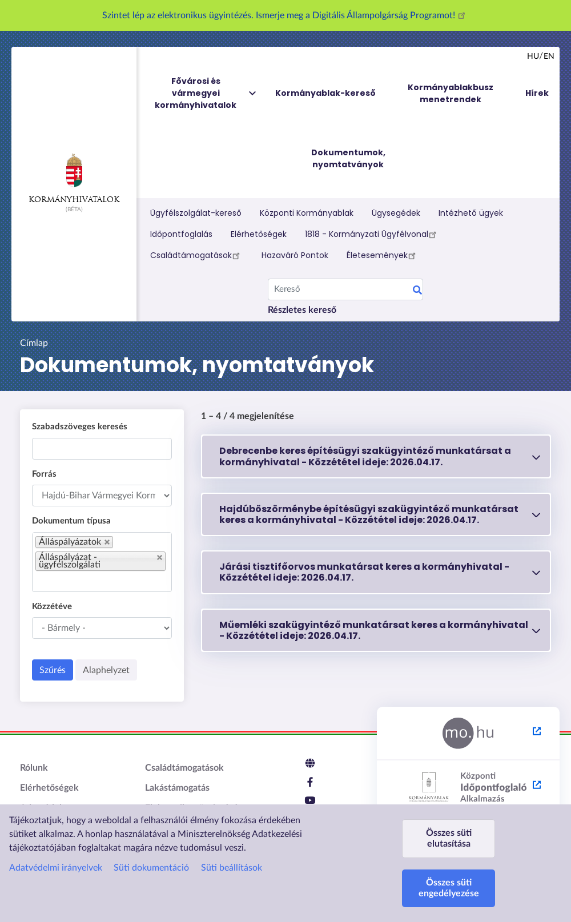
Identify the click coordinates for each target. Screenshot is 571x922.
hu (533, 57)
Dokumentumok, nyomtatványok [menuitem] (348, 158)
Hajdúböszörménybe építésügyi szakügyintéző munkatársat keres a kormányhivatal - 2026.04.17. (368, 514)
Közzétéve (52, 606)
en (549, 57)
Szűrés (52, 670)
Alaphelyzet (106, 670)
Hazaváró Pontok (295, 255)
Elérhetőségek (259, 234)
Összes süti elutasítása (449, 838)
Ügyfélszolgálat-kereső (196, 213)
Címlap (34, 343)
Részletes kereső (302, 310)
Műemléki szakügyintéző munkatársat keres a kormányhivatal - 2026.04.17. (373, 630)
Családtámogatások (196, 255)
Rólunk (34, 767)
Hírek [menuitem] (537, 93)
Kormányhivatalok (74, 179)
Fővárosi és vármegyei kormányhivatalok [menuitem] (206, 93)
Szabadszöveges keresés (79, 426)
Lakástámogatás (177, 787)
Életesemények (383, 255)
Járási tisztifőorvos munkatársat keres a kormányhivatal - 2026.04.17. (364, 572)
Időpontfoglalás (181, 234)
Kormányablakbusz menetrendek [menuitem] (450, 93)
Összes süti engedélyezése (449, 888)
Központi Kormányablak (306, 213)
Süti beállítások (231, 867)
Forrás (44, 474)
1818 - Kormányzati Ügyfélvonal (372, 234)
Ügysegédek (396, 213)
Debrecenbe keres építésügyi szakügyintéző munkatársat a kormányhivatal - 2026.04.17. (365, 456)
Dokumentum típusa (71, 521)
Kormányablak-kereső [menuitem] (325, 93)
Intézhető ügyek (471, 213)
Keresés (417, 292)
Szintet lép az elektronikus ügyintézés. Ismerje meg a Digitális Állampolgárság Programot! (285, 15)
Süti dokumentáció (151, 867)
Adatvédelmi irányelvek (55, 867)
